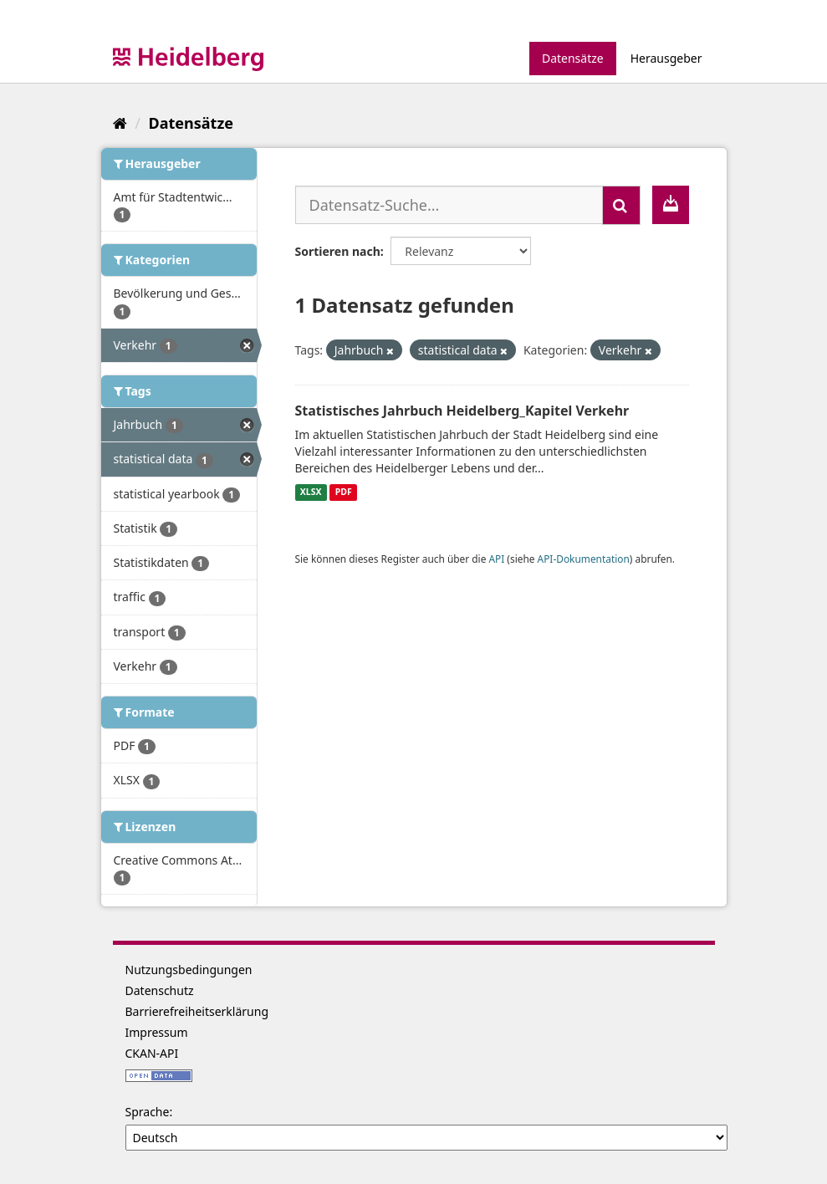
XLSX (311, 492)
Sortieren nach (337, 251)
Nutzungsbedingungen (189, 969)
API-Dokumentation (584, 558)
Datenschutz (159, 990)
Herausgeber (666, 58)
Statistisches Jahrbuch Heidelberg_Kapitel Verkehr (462, 410)
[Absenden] (621, 205)
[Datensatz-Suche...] (449, 205)
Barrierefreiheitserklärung (197, 1011)
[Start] (120, 123)
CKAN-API (152, 1053)
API (496, 558)
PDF (343, 492)
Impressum (156, 1032)
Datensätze (573, 58)
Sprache (147, 1112)
